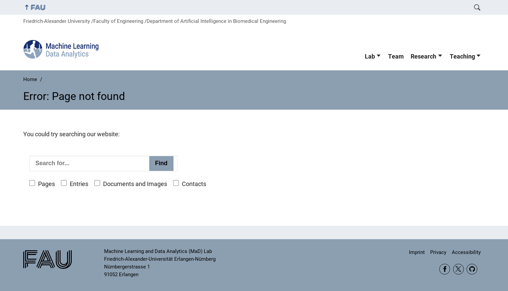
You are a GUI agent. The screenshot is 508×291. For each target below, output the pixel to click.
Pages (46, 184)
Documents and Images (135, 184)
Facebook (444, 269)
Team (396, 56)
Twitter (458, 269)
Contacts (194, 184)
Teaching (462, 56)
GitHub (472, 269)
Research (423, 56)
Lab (370, 56)
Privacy (438, 252)
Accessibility (466, 252)
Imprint (417, 252)
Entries (79, 184)
